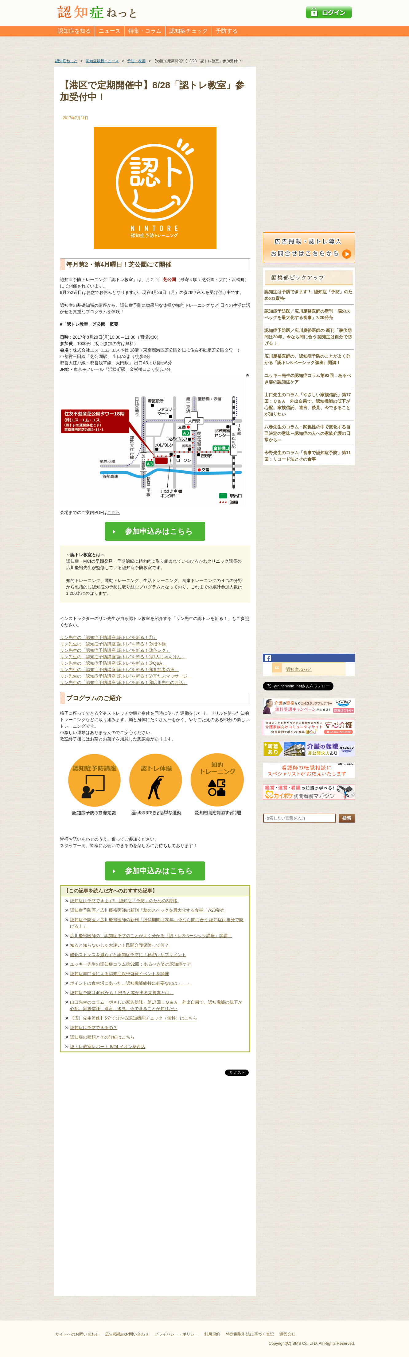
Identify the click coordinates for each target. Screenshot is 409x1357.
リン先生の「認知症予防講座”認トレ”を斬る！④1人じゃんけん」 (122, 656)
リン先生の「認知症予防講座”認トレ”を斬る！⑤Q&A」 (113, 663)
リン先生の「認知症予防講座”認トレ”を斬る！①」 (108, 637)
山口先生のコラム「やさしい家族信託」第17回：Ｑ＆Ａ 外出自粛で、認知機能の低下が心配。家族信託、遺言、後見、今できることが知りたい (156, 1005)
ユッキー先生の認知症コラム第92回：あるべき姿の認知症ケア (130, 964)
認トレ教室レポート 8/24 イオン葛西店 (107, 1046)
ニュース (110, 31)
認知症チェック (188, 31)
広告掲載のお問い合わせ (127, 1334)
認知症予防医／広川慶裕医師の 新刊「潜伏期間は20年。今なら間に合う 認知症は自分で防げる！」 (308, 337)
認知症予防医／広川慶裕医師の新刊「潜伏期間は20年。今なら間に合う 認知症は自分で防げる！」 (156, 923)
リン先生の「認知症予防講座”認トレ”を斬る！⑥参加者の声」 (119, 669)
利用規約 (212, 1334)
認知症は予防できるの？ (93, 1027)
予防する (227, 31)
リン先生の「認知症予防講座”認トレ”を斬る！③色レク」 (115, 650)
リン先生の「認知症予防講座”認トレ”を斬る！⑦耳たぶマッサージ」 (126, 676)
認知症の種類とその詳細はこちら (102, 1037)
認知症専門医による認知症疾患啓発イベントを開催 (119, 973)
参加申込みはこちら (155, 531)
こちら (113, 512)
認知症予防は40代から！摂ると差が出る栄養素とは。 (122, 992)
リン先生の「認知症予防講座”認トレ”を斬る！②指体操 (113, 643)
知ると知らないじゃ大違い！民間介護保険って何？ (119, 945)
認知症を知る (74, 31)
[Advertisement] (155, 1141)
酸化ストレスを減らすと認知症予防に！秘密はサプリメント (128, 954)
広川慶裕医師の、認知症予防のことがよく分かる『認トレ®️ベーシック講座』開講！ (151, 935)
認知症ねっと (299, 669)
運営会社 (287, 1334)
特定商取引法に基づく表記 (250, 1334)
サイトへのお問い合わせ (77, 1334)
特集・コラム (145, 31)
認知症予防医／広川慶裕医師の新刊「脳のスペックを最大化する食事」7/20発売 (147, 910)
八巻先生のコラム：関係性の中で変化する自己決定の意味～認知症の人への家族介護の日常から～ (307, 433)
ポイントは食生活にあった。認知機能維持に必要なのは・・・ (130, 983)
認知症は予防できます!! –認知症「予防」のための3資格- (124, 900)
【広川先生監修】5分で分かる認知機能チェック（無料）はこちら (133, 1018)
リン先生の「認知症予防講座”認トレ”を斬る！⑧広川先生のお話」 (123, 682)
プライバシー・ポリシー (176, 1334)
